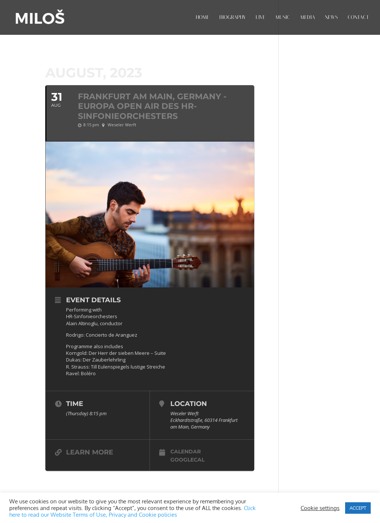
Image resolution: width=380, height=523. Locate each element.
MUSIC (282, 17)
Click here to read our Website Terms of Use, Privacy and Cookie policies (132, 511)
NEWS (331, 17)
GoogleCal (187, 459)
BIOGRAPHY (232, 17)
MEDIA (307, 17)
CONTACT (358, 17)
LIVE (260, 17)
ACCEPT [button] (358, 508)
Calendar (185, 451)
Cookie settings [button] (320, 507)
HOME (202, 17)
